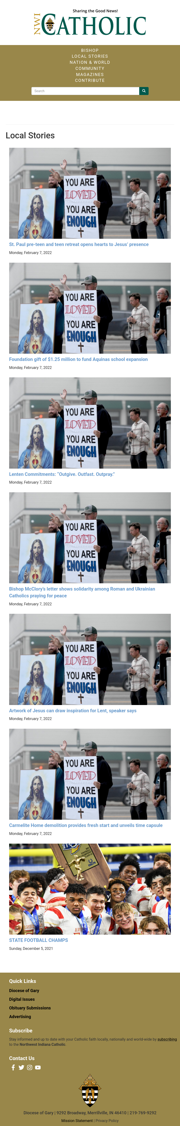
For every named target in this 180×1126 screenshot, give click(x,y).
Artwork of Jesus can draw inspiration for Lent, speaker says (73, 710)
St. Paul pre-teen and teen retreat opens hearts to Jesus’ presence (79, 244)
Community (90, 68)
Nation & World (90, 62)
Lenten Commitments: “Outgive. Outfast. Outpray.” (62, 474)
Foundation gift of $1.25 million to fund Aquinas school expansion (78, 359)
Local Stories (90, 56)
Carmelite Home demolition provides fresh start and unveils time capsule (86, 825)
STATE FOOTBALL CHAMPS (38, 940)
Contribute (90, 80)
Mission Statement (77, 1120)
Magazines (90, 74)
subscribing (167, 1039)
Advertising (20, 1016)
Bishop (90, 50)
